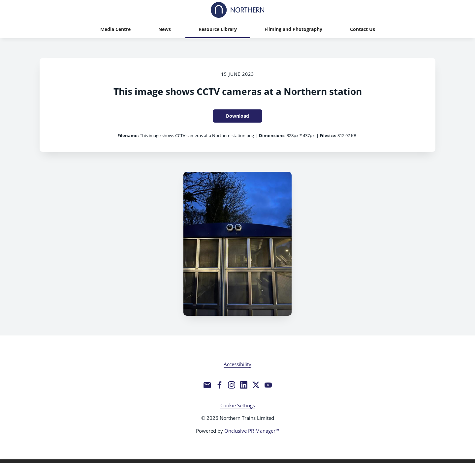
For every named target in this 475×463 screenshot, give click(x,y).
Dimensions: (272, 135)
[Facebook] (219, 385)
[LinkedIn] (243, 385)
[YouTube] (268, 385)
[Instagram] (231, 385)
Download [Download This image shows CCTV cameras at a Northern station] (237, 116)
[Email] (207, 385)
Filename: (128, 135)
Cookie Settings (237, 405)
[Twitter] (256, 385)
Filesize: (328, 135)
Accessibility (237, 364)
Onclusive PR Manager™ (251, 430)
